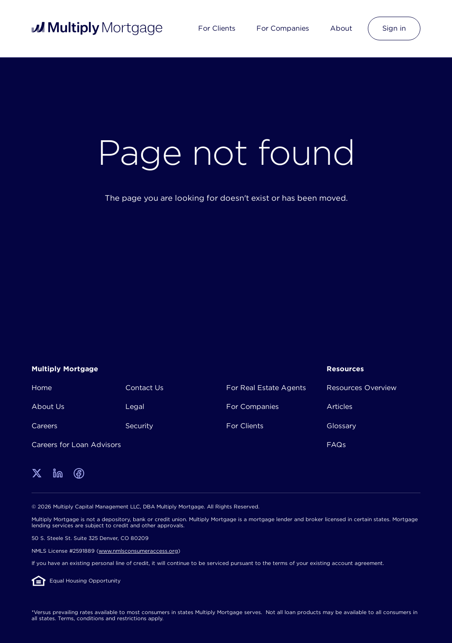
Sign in (394, 28)
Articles (339, 406)
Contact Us (144, 387)
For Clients (216, 28)
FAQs (336, 444)
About (341, 28)
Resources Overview (362, 387)
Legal (134, 406)
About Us (48, 406)
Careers (44, 425)
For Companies (282, 28)
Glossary (341, 425)
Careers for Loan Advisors (76, 444)
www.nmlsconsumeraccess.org (138, 550)
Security (139, 425)
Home (42, 387)
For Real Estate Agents (266, 387)
